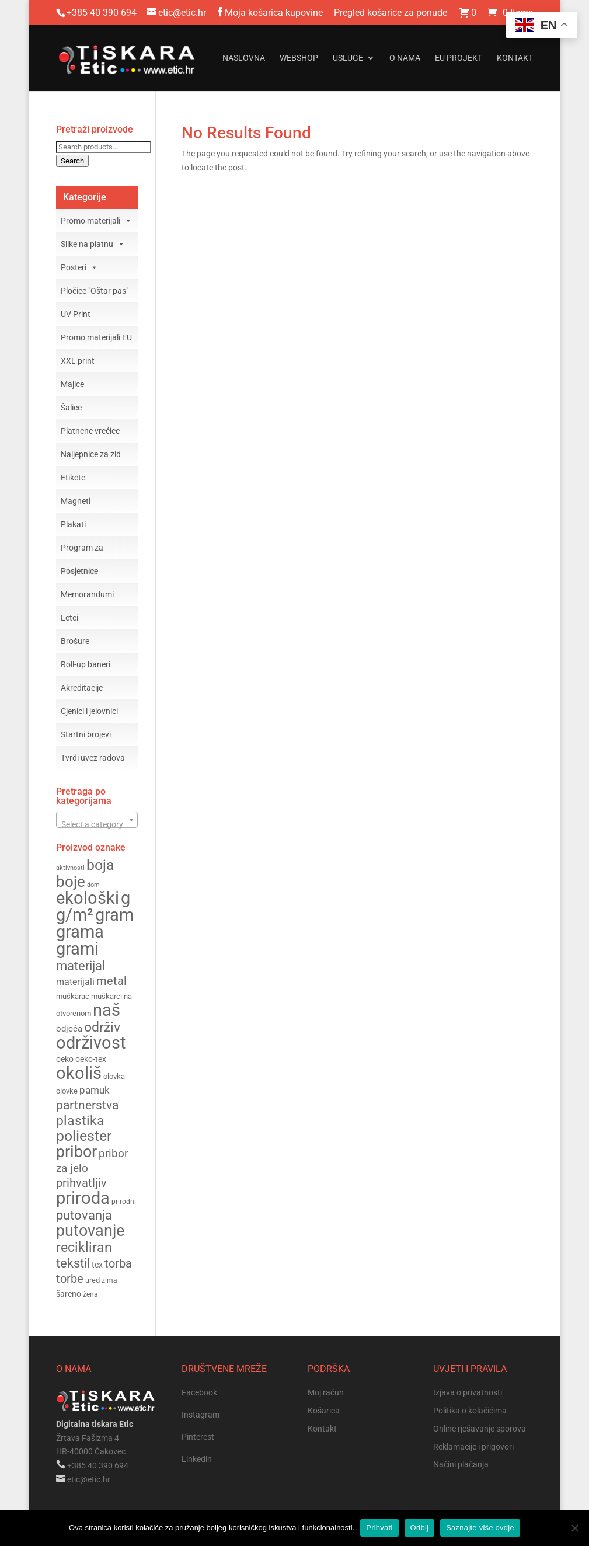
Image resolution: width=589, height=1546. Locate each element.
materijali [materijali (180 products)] (75, 981)
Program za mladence (82, 551)
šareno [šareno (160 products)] (68, 1293)
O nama (404, 58)
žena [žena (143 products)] (90, 1294)
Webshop (299, 58)
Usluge (348, 58)
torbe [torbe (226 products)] (69, 1279)
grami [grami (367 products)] (77, 949)
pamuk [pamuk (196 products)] (94, 1090)
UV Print (75, 314)
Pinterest (198, 1436)
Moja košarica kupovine (274, 13)
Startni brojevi (86, 734)
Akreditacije (82, 687)
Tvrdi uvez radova (93, 757)
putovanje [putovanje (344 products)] (90, 1230)
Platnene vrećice (90, 431)
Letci (69, 617)
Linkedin (197, 1459)
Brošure (75, 641)
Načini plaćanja (461, 1464)
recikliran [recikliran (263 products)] (84, 1247)
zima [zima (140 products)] (109, 1280)
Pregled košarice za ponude (390, 13)
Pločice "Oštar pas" (94, 290)
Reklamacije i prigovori (473, 1446)
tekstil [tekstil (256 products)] (73, 1262)
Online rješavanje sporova (479, 1428)
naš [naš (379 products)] (106, 1010)
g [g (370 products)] (125, 898)
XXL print (78, 360)
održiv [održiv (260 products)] (102, 1027)
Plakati (73, 524)
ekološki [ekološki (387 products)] (87, 898)
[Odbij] (574, 1528)
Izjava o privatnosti (467, 1392)
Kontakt (515, 58)
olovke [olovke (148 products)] (67, 1091)
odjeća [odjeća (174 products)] (69, 1028)
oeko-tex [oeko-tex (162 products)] (90, 1059)
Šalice (71, 407)
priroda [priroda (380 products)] (83, 1198)
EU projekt (458, 58)
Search (72, 160)
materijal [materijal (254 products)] (80, 965)
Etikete (73, 477)
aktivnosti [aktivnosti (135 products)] (70, 868)
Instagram (200, 1414)
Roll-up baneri (85, 664)
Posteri (79, 267)
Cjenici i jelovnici (89, 711)
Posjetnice (79, 571)
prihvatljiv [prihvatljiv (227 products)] (81, 1183)
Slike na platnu (93, 244)
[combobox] (97, 820)
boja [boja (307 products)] (100, 864)
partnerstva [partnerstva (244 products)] (87, 1105)
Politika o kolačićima (470, 1410)
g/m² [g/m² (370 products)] (74, 915)
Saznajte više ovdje (480, 1527)
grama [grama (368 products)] (80, 932)
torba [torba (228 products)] (118, 1263)
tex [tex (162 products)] (97, 1264)
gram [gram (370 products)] (114, 915)
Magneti (75, 501)
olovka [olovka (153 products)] (114, 1076)
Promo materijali (96, 220)
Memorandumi (87, 594)
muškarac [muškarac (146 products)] (72, 996)
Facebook (199, 1392)
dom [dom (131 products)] (93, 885)
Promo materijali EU (96, 337)
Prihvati (379, 1527)
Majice (72, 384)
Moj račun (326, 1392)
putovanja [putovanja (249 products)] (84, 1215)
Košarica (324, 1410)
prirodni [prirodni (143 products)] (123, 1201)
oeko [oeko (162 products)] (65, 1059)
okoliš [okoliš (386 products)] (79, 1073)
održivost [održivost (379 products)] (91, 1043)
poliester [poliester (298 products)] (83, 1135)
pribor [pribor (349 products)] (76, 1152)
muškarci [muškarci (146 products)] (106, 996)
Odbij (419, 1527)
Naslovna (243, 58)
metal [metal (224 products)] (111, 981)
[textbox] (97, 824)
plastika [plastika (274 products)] (80, 1120)
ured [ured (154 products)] (92, 1280)
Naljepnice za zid (91, 454)
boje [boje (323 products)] (70, 881)
